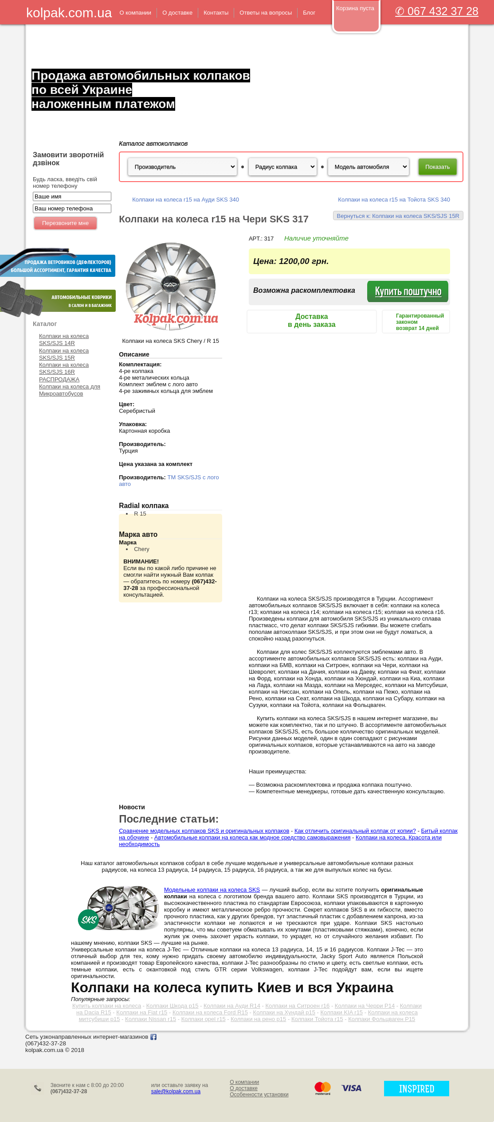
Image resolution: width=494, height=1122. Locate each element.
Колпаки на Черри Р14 (365, 1005)
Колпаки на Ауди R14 (232, 1005)
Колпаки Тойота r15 (317, 1019)
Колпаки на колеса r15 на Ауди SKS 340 (185, 199)
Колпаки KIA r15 (342, 1012)
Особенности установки (259, 1094)
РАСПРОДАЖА (59, 379)
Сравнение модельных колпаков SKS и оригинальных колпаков (204, 830)
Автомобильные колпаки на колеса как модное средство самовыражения (252, 837)
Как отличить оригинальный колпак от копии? (355, 830)
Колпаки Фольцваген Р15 (381, 1019)
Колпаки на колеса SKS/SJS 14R (64, 339)
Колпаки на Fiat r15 (141, 1012)
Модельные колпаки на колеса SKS (212, 889)
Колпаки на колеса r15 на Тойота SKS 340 (394, 199)
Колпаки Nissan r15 (150, 1019)
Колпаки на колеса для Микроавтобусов (69, 390)
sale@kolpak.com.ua (176, 1091)
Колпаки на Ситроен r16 (297, 1005)
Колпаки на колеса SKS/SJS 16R (64, 368)
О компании (244, 1082)
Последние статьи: (169, 819)
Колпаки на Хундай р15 (284, 1012)
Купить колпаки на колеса (106, 1005)
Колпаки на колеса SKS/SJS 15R (64, 354)
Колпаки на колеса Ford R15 (210, 1012)
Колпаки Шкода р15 (172, 1005)
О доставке (244, 1088)
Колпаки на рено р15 (258, 1019)
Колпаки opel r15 (203, 1019)
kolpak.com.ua (69, 12)
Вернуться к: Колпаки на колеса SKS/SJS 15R (398, 216)
